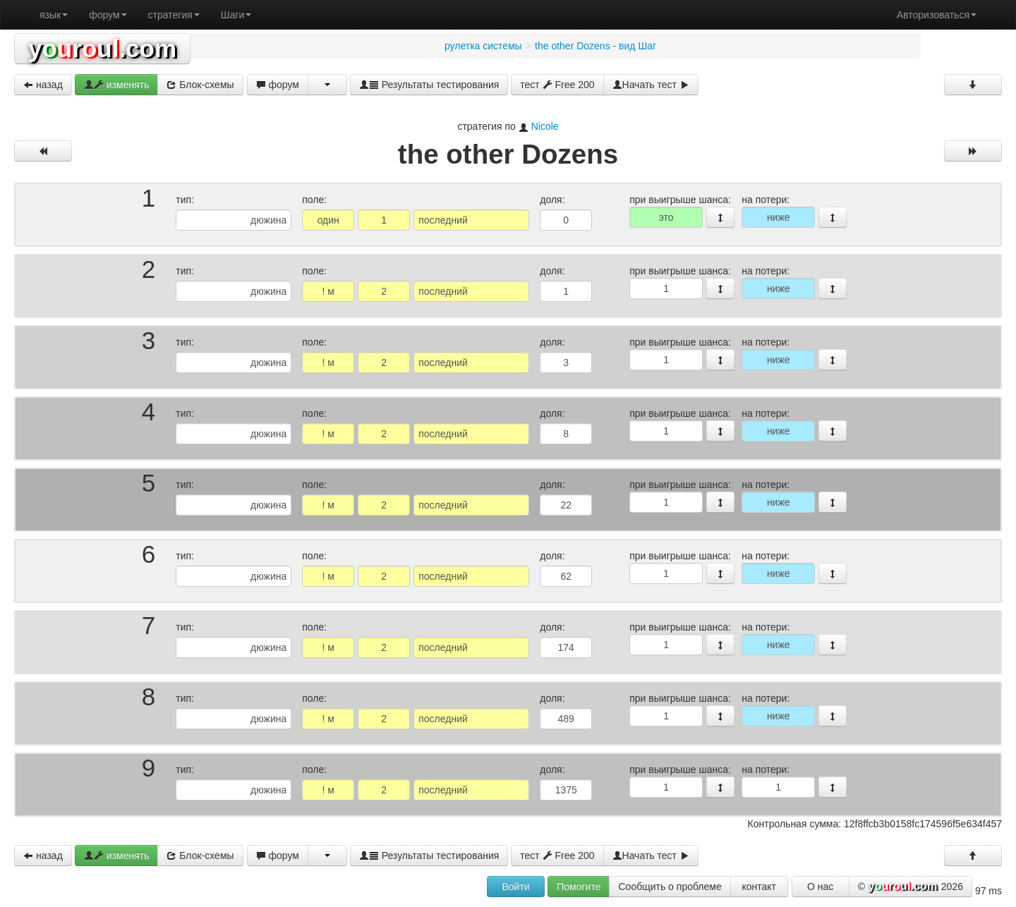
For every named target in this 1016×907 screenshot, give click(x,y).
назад (43, 84)
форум (107, 14)
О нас (820, 886)
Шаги (236, 14)
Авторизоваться (936, 14)
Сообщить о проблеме (669, 886)
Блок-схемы (200, 84)
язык (54, 14)
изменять (117, 84)
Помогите (578, 886)
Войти (515, 886)
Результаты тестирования (429, 84)
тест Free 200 (557, 84)
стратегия (174, 14)
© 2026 (910, 887)
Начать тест (650, 84)
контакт (759, 886)
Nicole (545, 126)
